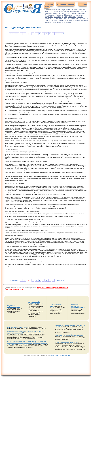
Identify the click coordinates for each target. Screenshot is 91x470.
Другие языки (58, 11)
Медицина (81, 13)
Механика (59, 15)
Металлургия (50, 15)
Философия (62, 20)
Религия (80, 17)
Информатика (75, 11)
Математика (72, 13)
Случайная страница (65, 4)
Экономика (57, 22)
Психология (72, 17)
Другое (66, 11)
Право (64, 17)
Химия (77, 20)
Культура (48, 13)
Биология (74, 10)
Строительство (73, 18)
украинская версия (65, 355)
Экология (48, 22)
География (82, 10)
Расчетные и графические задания (13, 306)
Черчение (84, 20)
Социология (57, 18)
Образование (68, 15)
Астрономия (65, 10)
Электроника (66, 22)
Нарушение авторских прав (47, 288)
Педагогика (49, 17)
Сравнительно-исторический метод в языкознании (70, 335)
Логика (64, 13)
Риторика (48, 18)
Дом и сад (48, 11)
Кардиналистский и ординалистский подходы (35, 302)
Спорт (65, 18)
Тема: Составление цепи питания (17, 327)
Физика (54, 20)
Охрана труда (79, 15)
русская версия (54, 355)
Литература (57, 13)
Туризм (47, 20)
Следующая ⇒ (60, 33)
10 (53, 33)
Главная (49, 4)
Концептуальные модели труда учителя (66, 342)
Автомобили (55, 10)
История (84, 11)
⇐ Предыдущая (14, 33)
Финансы (70, 20)
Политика (57, 17)
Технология (84, 18)
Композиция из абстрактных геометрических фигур (78, 306)
